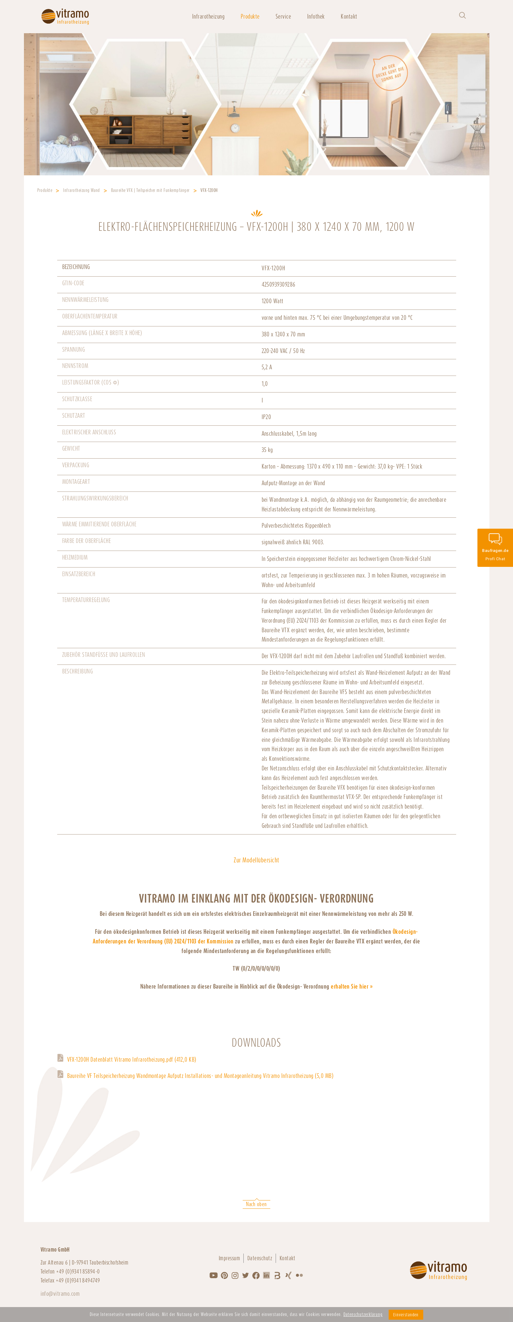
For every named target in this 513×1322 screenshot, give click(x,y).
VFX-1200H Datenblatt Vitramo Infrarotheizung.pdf (131, 1059)
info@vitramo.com (60, 1293)
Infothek (316, 16)
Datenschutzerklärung (363, 1314)
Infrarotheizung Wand (81, 190)
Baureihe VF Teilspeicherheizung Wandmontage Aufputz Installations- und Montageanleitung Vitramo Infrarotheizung (200, 1075)
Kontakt (349, 16)
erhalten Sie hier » (352, 986)
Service (283, 16)
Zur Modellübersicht (256, 860)
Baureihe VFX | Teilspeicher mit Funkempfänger (150, 190)
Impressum (229, 1258)
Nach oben (256, 1204)
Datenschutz (259, 1258)
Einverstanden (406, 1314)
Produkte (250, 16)
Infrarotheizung (208, 16)
